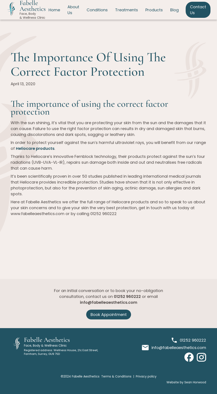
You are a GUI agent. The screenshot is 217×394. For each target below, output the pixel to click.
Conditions (97, 10)
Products (154, 10)
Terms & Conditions (116, 376)
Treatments (126, 10)
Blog (174, 10)
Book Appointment (109, 314)
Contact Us (198, 9)
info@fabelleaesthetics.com (108, 302)
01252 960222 (127, 296)
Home (54, 10)
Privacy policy (146, 376)
